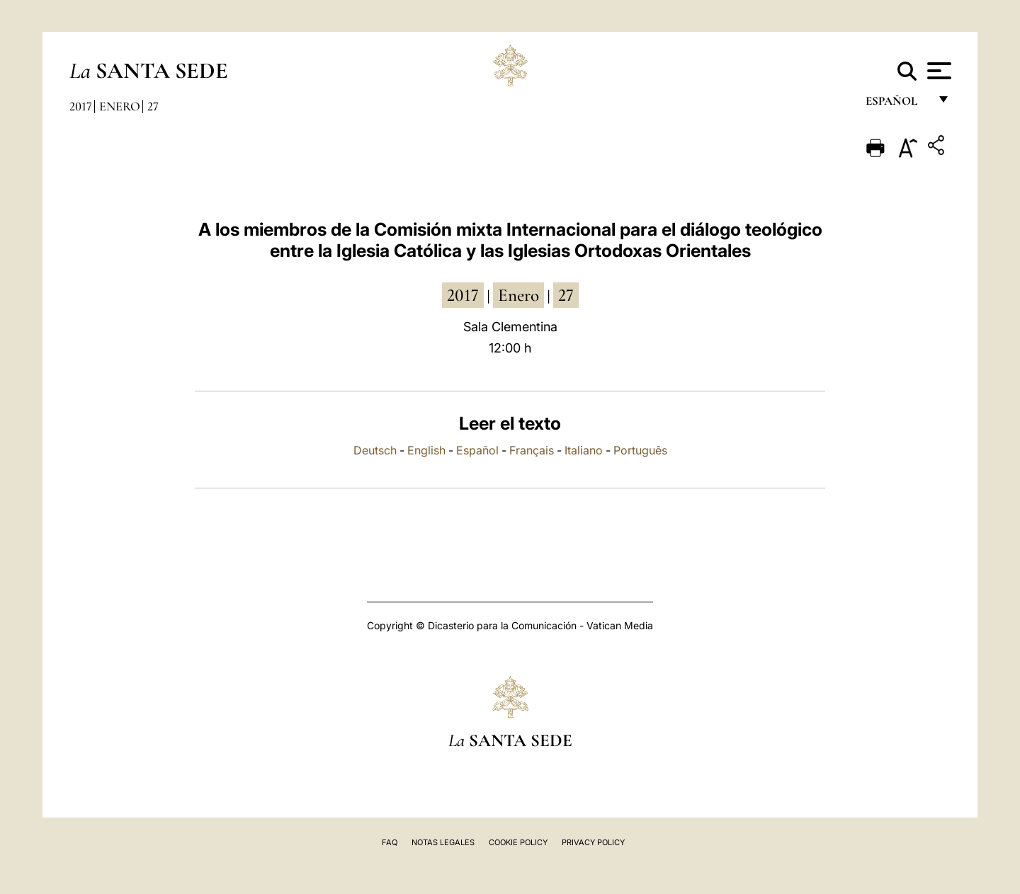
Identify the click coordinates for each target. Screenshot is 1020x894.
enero (518, 295)
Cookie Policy (518, 842)
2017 (80, 106)
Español (477, 450)
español (897, 104)
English (426, 450)
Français (531, 450)
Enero (119, 106)
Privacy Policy (593, 842)
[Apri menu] (937, 71)
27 (153, 106)
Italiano (584, 450)
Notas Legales (443, 842)
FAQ (389, 842)
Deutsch (375, 450)
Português (640, 450)
